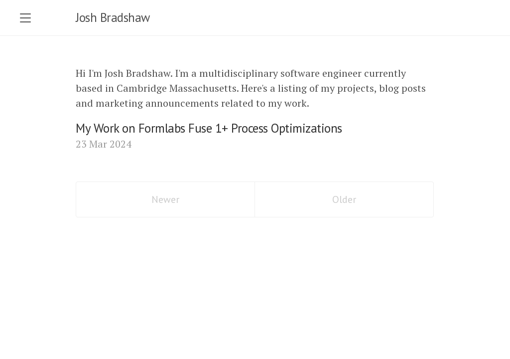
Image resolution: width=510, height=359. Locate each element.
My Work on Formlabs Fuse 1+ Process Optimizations (209, 128)
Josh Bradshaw (113, 17)
